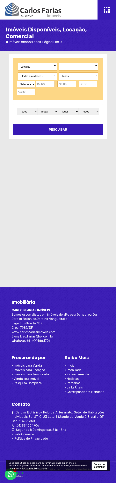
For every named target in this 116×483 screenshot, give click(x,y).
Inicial (70, 365)
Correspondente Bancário (84, 392)
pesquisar (58, 129)
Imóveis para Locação (28, 370)
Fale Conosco (23, 434)
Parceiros (72, 383)
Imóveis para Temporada (30, 374)
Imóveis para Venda (27, 365)
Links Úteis (74, 387)
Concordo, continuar (99, 465)
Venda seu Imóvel (25, 379)
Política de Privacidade (30, 438)
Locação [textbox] (25, 66)
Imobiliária (73, 370)
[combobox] (37, 67)
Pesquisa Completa (27, 383)
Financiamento (77, 374)
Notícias (72, 379)
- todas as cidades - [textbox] (32, 76)
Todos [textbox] (65, 76)
